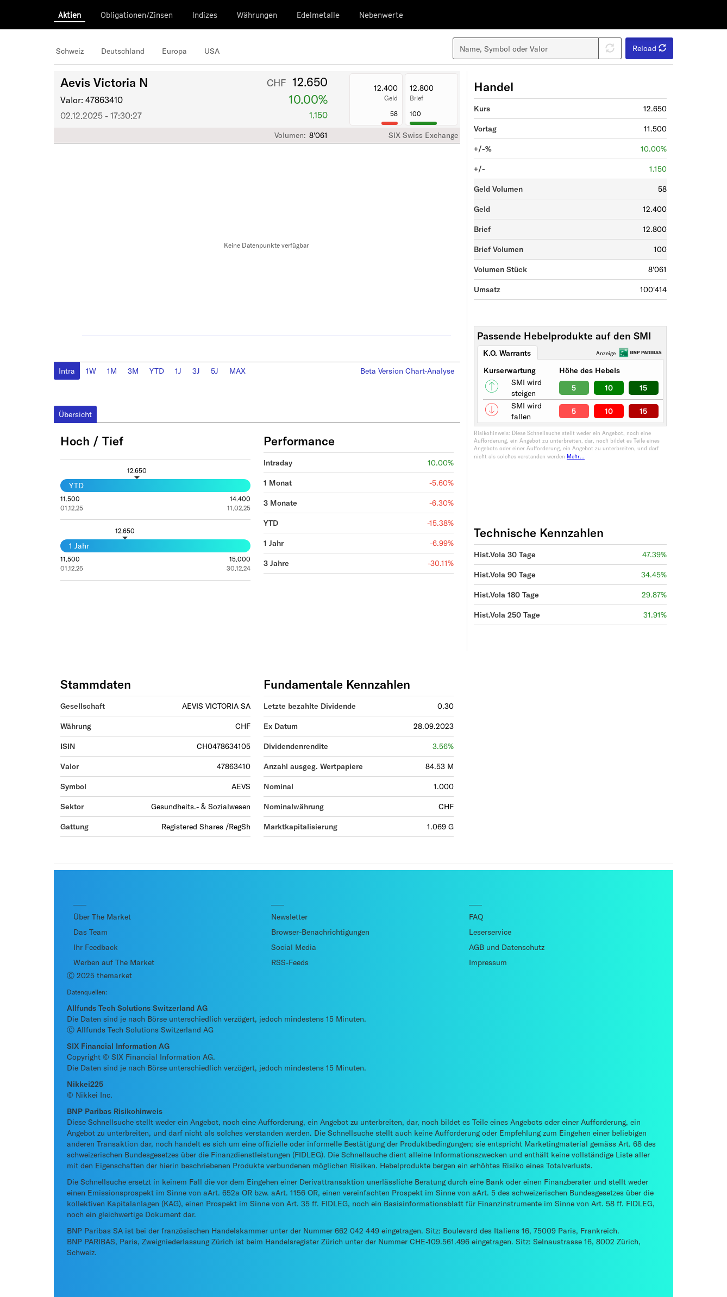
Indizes (204, 15)
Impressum (488, 962)
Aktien (69, 15)
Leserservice (490, 931)
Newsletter (289, 916)
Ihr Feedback (95, 947)
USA (212, 50)
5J (214, 370)
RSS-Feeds (290, 962)
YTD (156, 370)
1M (112, 370)
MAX (237, 370)
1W (91, 370)
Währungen (257, 15)
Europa (174, 50)
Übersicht (75, 414)
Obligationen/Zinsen (137, 15)
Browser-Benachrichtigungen (320, 931)
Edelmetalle (318, 15)
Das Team (90, 931)
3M (133, 370)
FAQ (476, 916)
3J (196, 370)
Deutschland (123, 50)
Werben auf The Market (113, 962)
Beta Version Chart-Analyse (407, 370)
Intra (67, 370)
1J (178, 370)
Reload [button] (649, 48)
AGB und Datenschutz (506, 947)
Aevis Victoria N (104, 82)
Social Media (293, 947)
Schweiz (70, 50)
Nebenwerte (381, 15)
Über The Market (102, 916)
